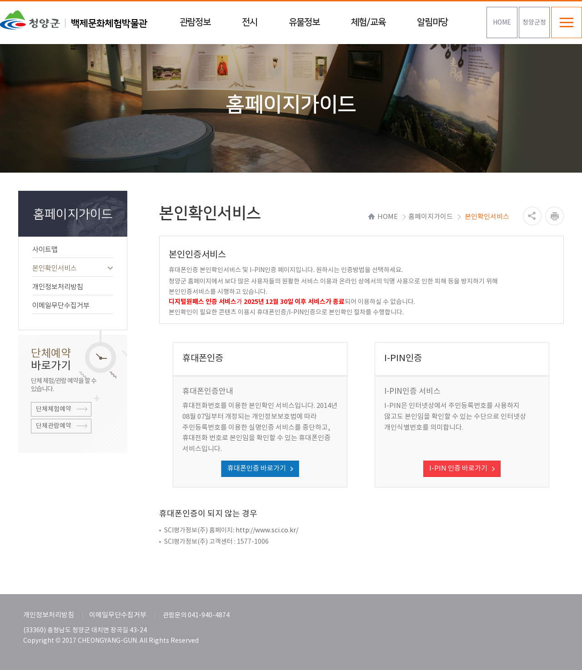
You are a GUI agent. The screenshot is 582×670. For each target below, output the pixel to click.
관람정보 (195, 22)
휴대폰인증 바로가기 (256, 468)
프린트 (554, 216)
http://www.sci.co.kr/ (267, 530)
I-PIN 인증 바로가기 (458, 468)
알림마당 (432, 22)
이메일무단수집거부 (73, 305)
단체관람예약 (53, 426)
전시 (249, 22)
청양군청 (534, 22)
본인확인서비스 (73, 268)
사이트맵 (73, 249)
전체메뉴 (566, 22)
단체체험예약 (53, 409)
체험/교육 (368, 22)
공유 (532, 216)
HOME (502, 22)
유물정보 (304, 22)
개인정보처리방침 (73, 287)
